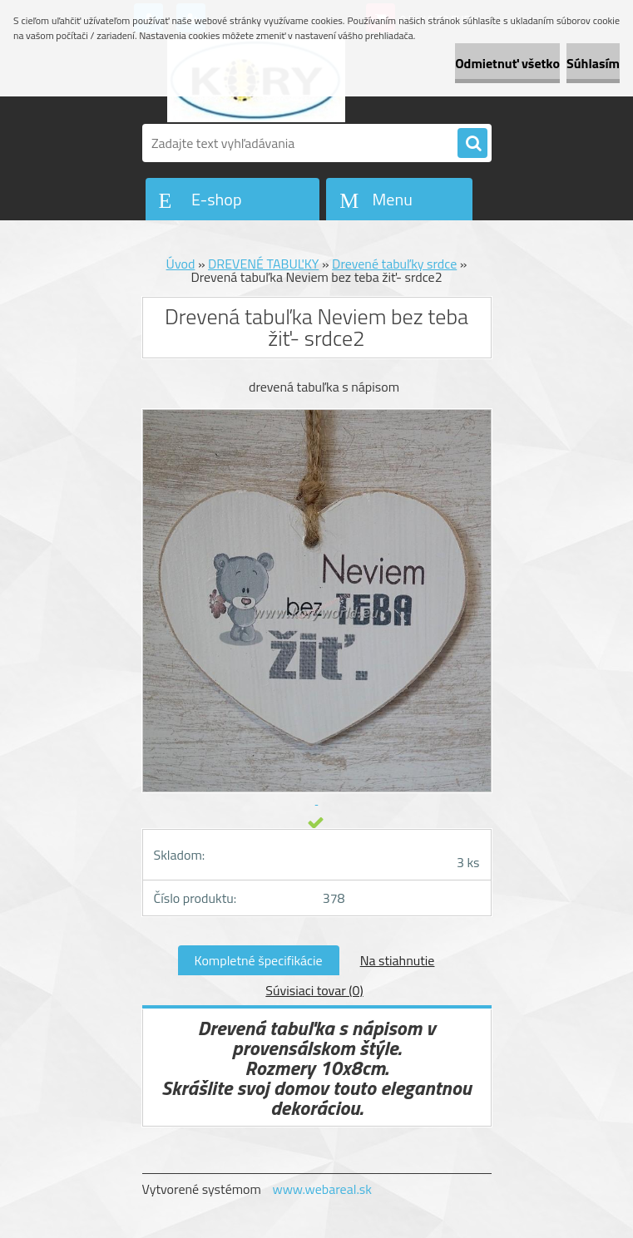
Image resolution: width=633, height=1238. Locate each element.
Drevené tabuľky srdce (394, 264)
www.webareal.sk (322, 1189)
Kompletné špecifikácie (259, 960)
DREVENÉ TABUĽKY (263, 264)
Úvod (180, 264)
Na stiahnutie (397, 960)
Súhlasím (593, 63)
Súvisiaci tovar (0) (314, 990)
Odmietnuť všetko (507, 63)
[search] (472, 144)
